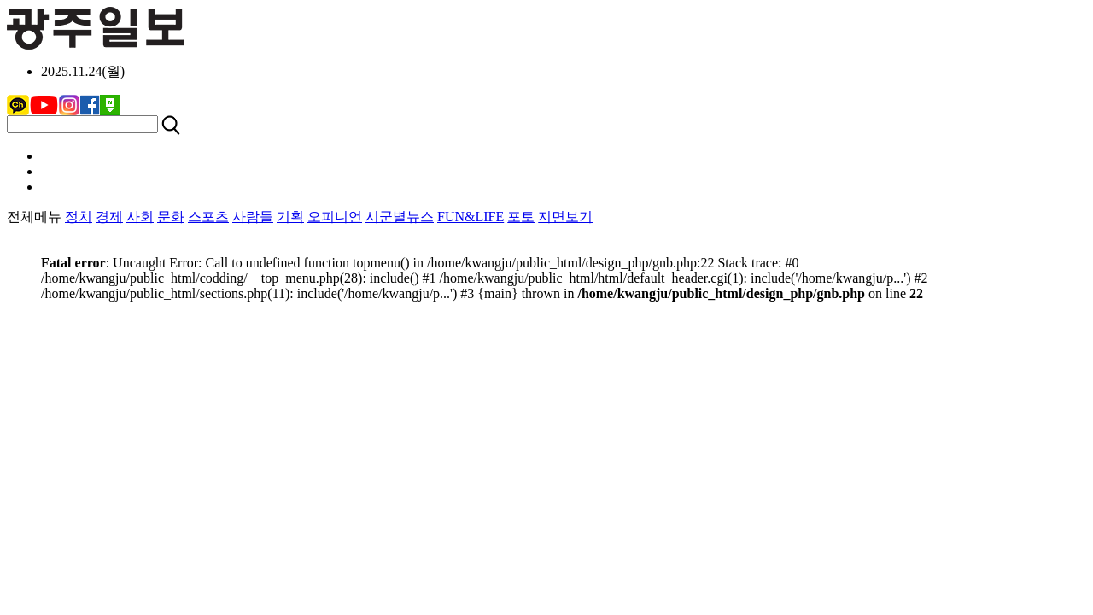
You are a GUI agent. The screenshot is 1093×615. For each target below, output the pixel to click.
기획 (290, 216)
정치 (78, 216)
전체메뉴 (34, 216)
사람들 (252, 216)
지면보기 (565, 216)
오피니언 (334, 216)
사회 (140, 216)
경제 (109, 216)
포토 (521, 216)
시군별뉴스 (399, 216)
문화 (170, 216)
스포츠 (208, 216)
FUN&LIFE (470, 216)
